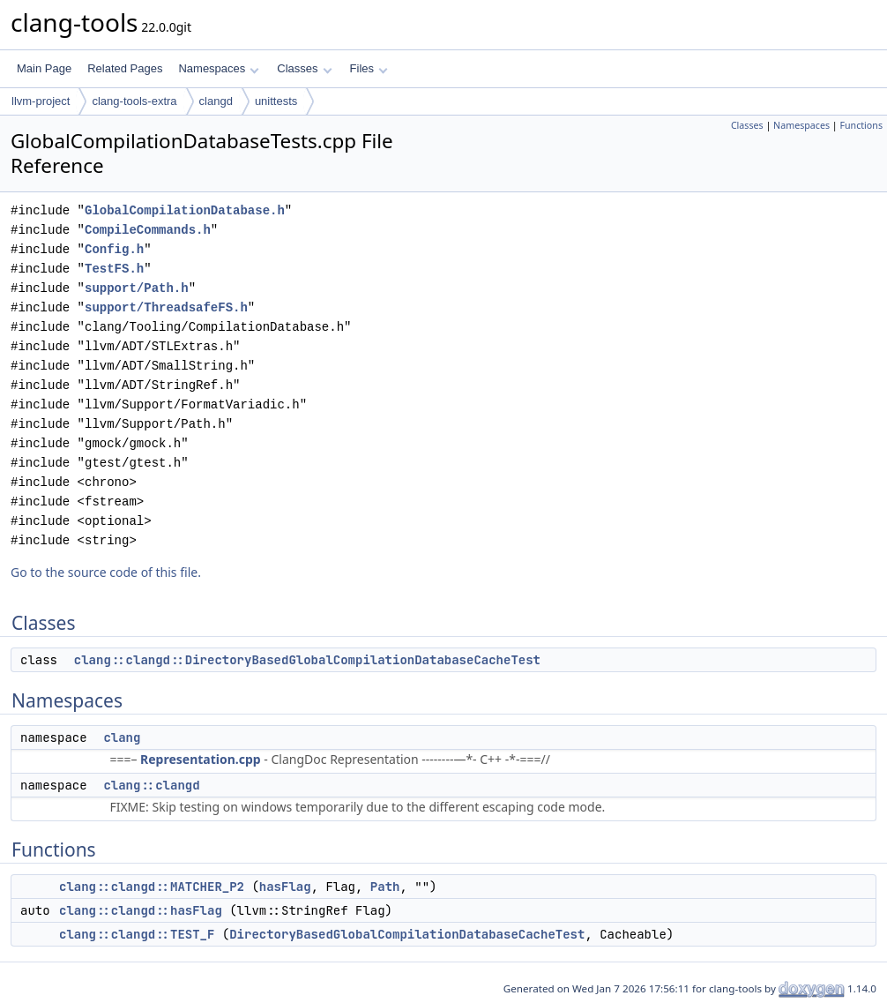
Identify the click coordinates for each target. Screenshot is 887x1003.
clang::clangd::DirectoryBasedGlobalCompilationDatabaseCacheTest (307, 660)
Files (369, 68)
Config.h (114, 249)
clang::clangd (151, 785)
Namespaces (218, 68)
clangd (216, 101)
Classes (304, 68)
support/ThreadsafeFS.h (166, 307)
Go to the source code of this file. (106, 572)
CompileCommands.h (148, 229)
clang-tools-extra (134, 101)
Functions (861, 125)
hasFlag (285, 886)
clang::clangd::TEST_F (136, 934)
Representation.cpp (200, 759)
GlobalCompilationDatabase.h (185, 210)
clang (121, 737)
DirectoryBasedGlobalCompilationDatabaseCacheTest (407, 934)
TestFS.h (114, 268)
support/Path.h (137, 288)
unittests (276, 101)
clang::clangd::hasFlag (140, 910)
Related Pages (124, 68)
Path (385, 886)
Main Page (44, 68)
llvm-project (40, 101)
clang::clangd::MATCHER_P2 (151, 886)
